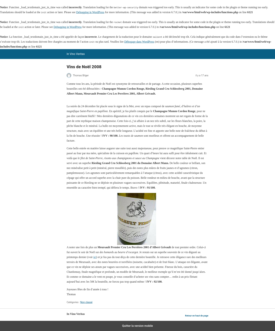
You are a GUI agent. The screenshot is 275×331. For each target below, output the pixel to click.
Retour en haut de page (196, 315)
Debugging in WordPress (90, 12)
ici (94, 257)
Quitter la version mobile (137, 325)
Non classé (86, 302)
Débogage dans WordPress (139, 41)
